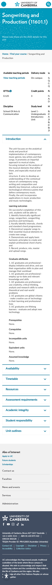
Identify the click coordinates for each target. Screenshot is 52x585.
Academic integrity (17, 410)
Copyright (20, 546)
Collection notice (23, 549)
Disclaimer (32, 546)
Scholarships (7, 465)
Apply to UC (7, 456)
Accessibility (7, 549)
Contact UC (7, 546)
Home (5, 54)
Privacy (43, 546)
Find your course (18, 54)
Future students (9, 460)
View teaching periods (14, 78)
